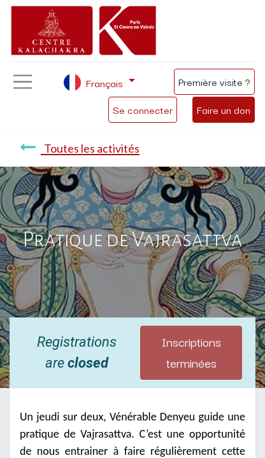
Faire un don (223, 109)
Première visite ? (214, 81)
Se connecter (143, 109)
